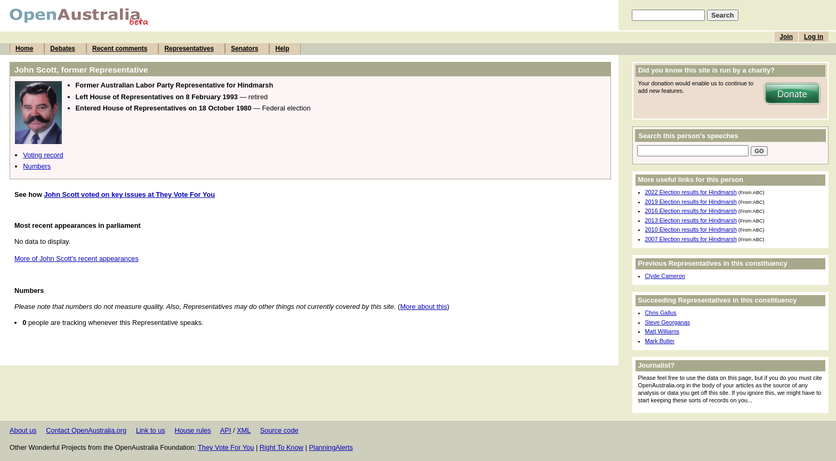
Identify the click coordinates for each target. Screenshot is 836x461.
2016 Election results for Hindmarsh (691, 211)
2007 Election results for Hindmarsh (691, 239)
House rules (192, 430)
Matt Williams (662, 331)
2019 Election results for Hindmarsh (691, 201)
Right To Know (281, 447)
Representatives (189, 48)
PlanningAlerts (331, 447)
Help (282, 48)
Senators (244, 48)
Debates (62, 48)
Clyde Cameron (665, 276)
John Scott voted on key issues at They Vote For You (129, 194)
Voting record (43, 155)
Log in (813, 37)
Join (786, 37)
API (225, 430)
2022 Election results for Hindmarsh (691, 192)
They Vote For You (226, 447)
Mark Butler (660, 341)
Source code (279, 430)
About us (23, 430)
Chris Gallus (661, 312)
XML (244, 430)
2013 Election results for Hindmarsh (691, 220)
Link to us (150, 430)
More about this (423, 307)
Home (24, 48)
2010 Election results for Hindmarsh (691, 229)
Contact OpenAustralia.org (86, 430)
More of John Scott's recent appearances (76, 259)
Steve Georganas (667, 322)
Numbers (37, 166)
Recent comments (119, 48)
